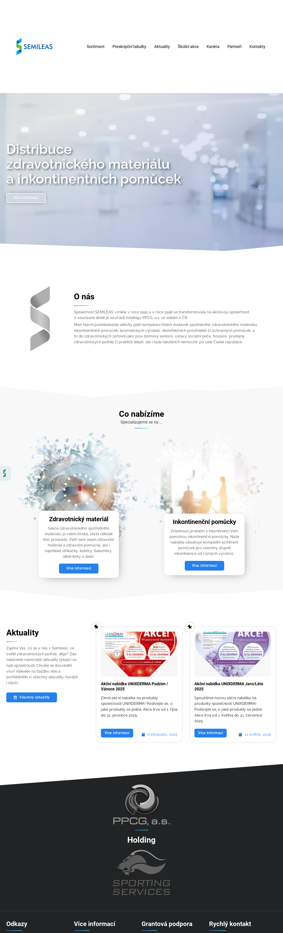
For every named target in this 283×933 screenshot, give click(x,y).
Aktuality (162, 46)
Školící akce (188, 46)
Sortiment (96, 46)
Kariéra (213, 46)
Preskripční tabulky (129, 46)
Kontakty (257, 46)
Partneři (234, 46)
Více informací (204, 567)
